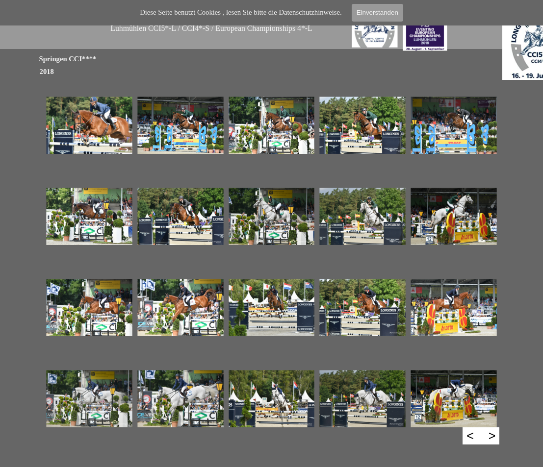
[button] (89, 125)
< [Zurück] (470, 435)
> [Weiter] (492, 435)
